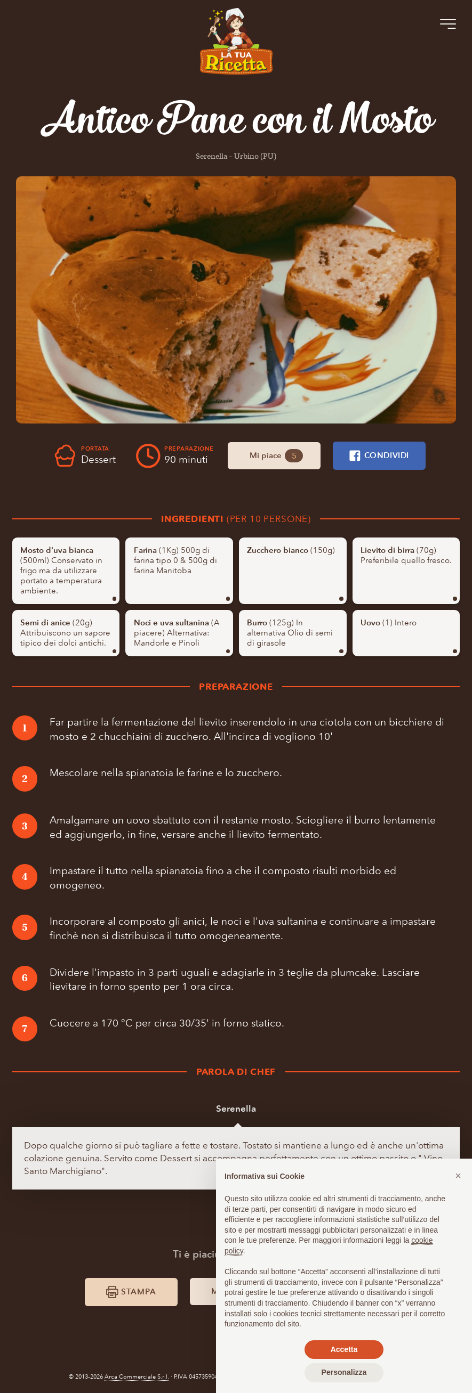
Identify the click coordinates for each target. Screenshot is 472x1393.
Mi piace (276, 456)
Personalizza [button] (344, 1372)
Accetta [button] (344, 1349)
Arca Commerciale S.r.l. (137, 1376)
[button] (458, 1175)
